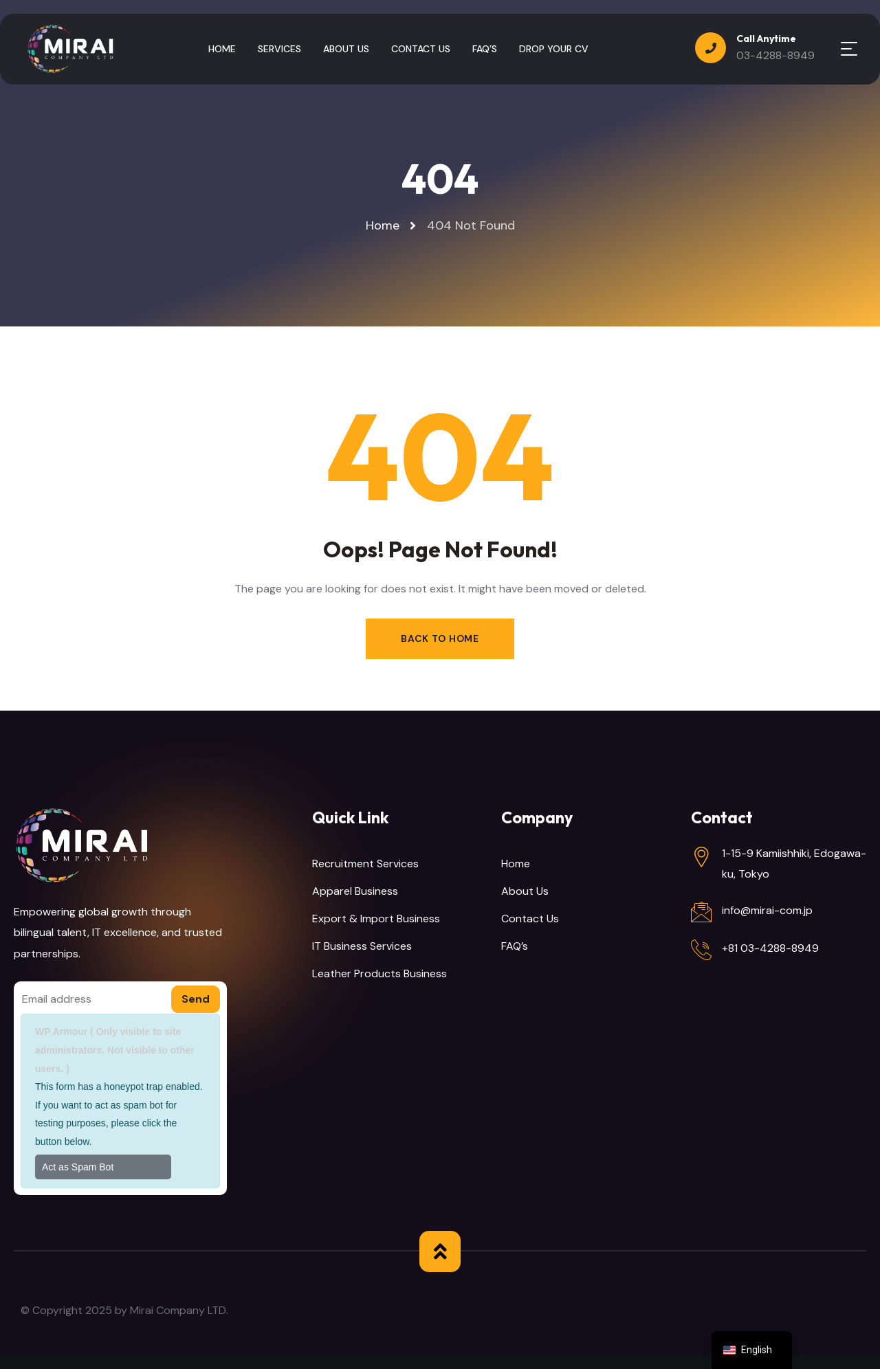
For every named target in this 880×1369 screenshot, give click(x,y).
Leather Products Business (379, 973)
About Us (525, 891)
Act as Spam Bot (77, 1166)
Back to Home (439, 638)
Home (515, 863)
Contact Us (530, 918)
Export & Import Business (376, 918)
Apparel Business (355, 891)
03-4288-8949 (775, 55)
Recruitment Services (365, 863)
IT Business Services (362, 946)
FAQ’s (514, 946)
